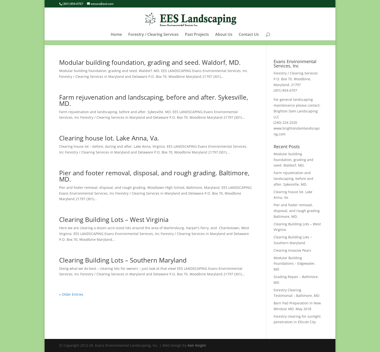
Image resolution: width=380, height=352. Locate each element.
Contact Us (249, 39)
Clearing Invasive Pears (292, 250)
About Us (223, 39)
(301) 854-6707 (73, 4)
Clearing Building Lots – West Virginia (113, 219)
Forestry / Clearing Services (153, 39)
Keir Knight (197, 345)
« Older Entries (71, 294)
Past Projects (197, 39)
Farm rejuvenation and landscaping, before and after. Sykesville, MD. (153, 100)
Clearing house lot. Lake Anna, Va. (109, 138)
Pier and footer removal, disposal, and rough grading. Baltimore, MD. (154, 176)
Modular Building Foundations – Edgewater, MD (295, 264)
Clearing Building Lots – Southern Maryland (123, 260)
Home (116, 39)
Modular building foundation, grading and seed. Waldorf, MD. (150, 62)
